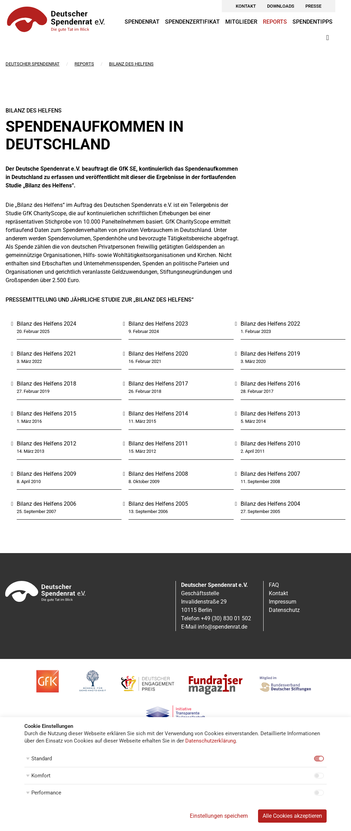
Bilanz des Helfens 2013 (270, 413)
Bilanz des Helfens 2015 (46, 413)
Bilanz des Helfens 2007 (270, 474)
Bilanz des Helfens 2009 (46, 474)
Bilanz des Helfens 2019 (270, 353)
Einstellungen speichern (219, 816)
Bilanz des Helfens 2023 (158, 323)
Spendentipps (312, 21)
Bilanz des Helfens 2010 (270, 443)
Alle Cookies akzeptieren (292, 816)
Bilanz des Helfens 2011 (158, 443)
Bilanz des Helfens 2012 (46, 443)
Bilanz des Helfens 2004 (270, 503)
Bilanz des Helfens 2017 (158, 383)
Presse (313, 6)
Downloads (280, 6)
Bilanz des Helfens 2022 (270, 323)
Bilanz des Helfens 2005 (158, 503)
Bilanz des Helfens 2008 (158, 474)
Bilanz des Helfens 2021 (46, 353)
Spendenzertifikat (192, 21)
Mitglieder (241, 21)
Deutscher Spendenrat (33, 64)
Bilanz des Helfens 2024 (46, 323)
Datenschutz (284, 610)
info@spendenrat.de (222, 626)
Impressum (282, 601)
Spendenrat (142, 21)
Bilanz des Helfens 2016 (270, 383)
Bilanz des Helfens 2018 (46, 383)
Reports (275, 21)
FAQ (274, 585)
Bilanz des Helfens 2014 (158, 413)
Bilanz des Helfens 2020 (158, 353)
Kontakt (246, 6)
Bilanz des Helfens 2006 (46, 503)
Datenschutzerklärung (210, 741)
